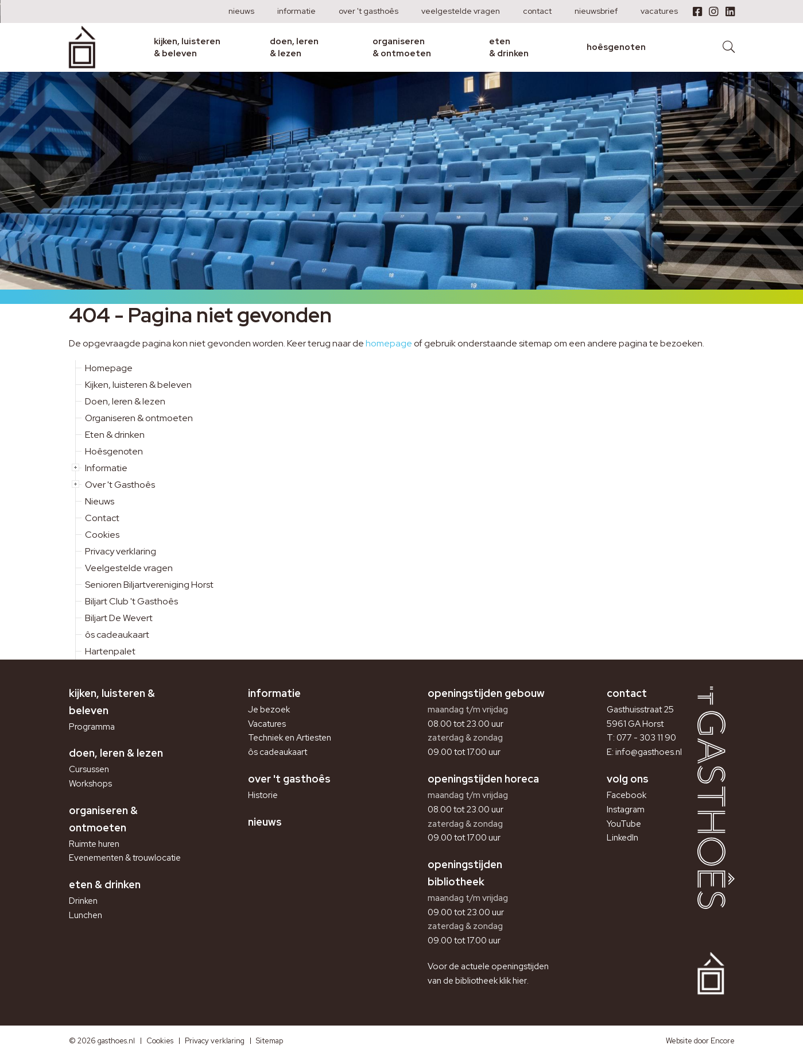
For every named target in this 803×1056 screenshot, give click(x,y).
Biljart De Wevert (119, 618)
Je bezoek (269, 709)
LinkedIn (622, 837)
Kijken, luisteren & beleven (187, 47)
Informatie (296, 11)
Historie (263, 795)
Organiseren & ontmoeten (402, 47)
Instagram (626, 809)
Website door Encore (700, 1041)
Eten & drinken (509, 47)
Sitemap (269, 1041)
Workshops (90, 783)
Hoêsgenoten (616, 47)
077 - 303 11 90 (646, 737)
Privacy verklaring (120, 551)
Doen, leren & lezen (294, 47)
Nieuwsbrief (596, 11)
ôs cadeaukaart (117, 635)
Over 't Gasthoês (368, 11)
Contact (537, 11)
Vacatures (659, 11)
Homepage (109, 368)
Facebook (626, 795)
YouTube (624, 824)
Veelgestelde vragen (460, 11)
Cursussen (89, 769)
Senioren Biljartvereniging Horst (149, 585)
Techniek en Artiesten (289, 737)
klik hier (513, 980)
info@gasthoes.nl (648, 752)
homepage (389, 343)
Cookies (102, 535)
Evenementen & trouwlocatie (125, 858)
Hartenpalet (110, 651)
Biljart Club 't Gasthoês (131, 601)
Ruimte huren (94, 844)
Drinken (83, 901)
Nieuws (241, 11)
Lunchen (85, 915)
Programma (92, 727)
